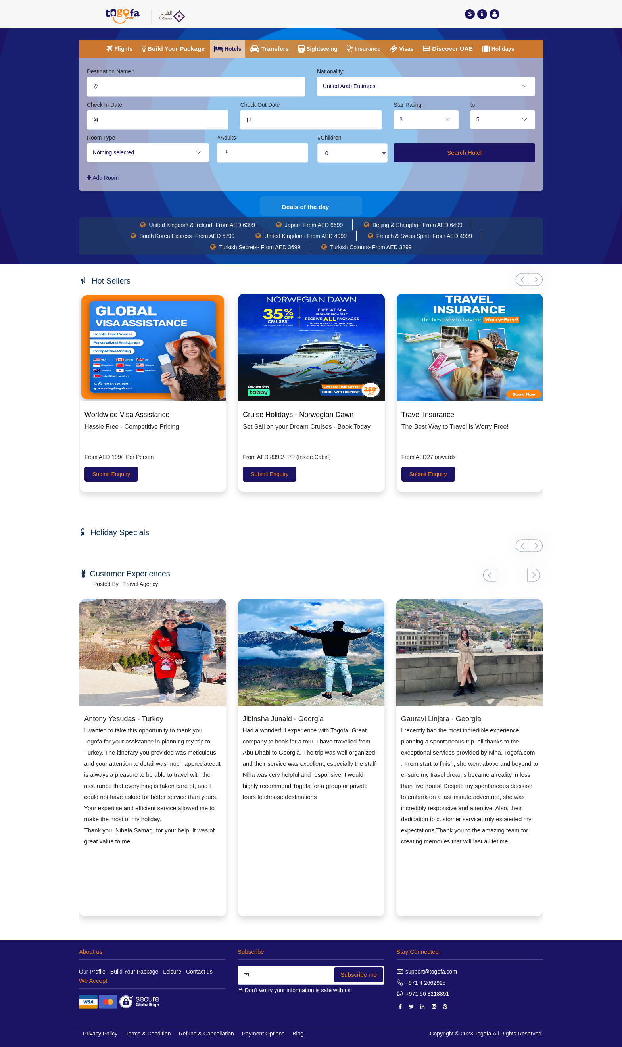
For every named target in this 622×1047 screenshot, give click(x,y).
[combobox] (426, 86)
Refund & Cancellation (206, 1033)
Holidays (504, 49)
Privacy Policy (100, 1033)
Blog (297, 1033)
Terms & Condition (148, 1033)
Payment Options (263, 1033)
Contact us (199, 971)
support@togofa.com (431, 971)
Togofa (482, 1033)
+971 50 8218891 (427, 994)
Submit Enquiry (111, 474)
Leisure (172, 971)
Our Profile (92, 971)
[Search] (311, 975)
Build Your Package (134, 971)
